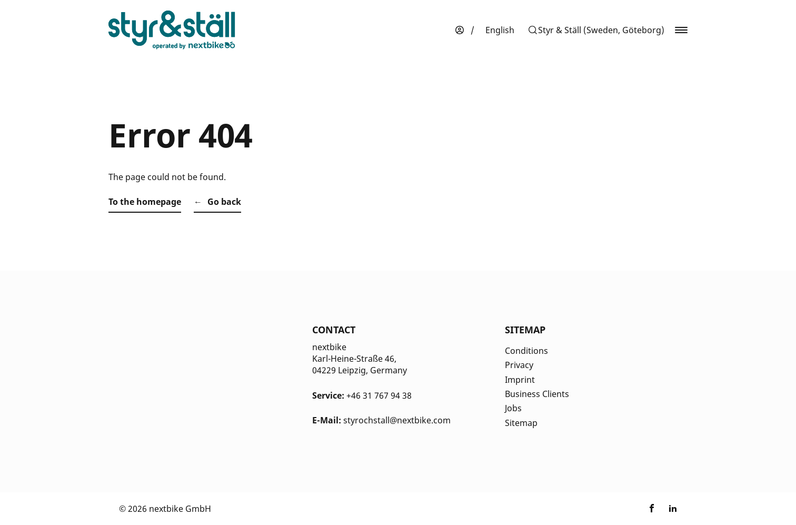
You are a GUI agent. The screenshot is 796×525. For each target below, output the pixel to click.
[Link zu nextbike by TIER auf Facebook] (652, 508)
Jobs (513, 408)
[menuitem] (499, 30)
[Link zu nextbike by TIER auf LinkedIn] (673, 508)
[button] (596, 30)
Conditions (526, 350)
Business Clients (537, 394)
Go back (224, 201)
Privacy (519, 365)
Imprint (520, 379)
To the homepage (144, 201)
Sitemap (521, 423)
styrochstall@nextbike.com (397, 420)
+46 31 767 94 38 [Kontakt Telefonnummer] (379, 395)
